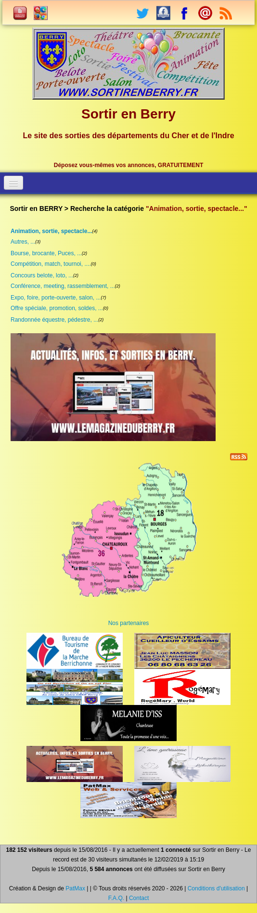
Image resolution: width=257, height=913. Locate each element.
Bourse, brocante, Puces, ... (46, 253)
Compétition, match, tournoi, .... (51, 264)
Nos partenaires (128, 623)
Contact (139, 898)
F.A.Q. (116, 898)
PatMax (75, 888)
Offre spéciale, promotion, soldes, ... (57, 308)
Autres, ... (23, 241)
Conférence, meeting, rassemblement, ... (63, 286)
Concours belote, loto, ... (42, 275)
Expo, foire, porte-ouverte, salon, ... (56, 297)
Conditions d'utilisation (216, 888)
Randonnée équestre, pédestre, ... (54, 319)
